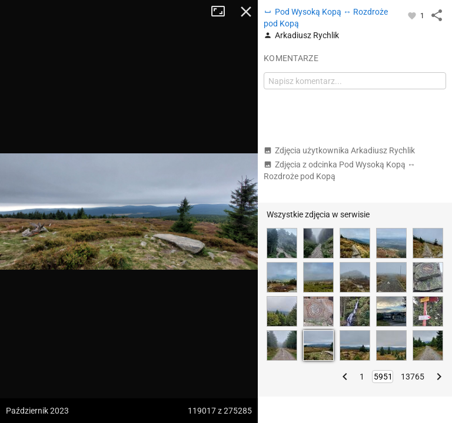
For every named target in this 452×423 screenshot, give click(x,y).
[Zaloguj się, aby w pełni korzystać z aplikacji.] (413, 15)
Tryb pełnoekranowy (222, 12)
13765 (412, 376)
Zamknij (246, 12)
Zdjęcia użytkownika (339, 150)
